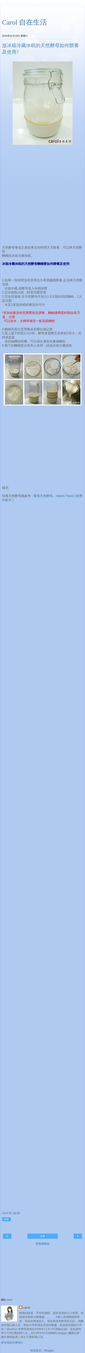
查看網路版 (43, 1243)
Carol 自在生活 (24, 22)
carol (26, 1307)
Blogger (49, 1350)
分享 (6, 1219)
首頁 (42, 1236)
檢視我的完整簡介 (12, 1342)
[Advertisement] (43, 11)
